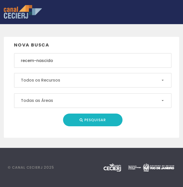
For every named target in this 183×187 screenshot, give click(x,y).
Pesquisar (93, 119)
